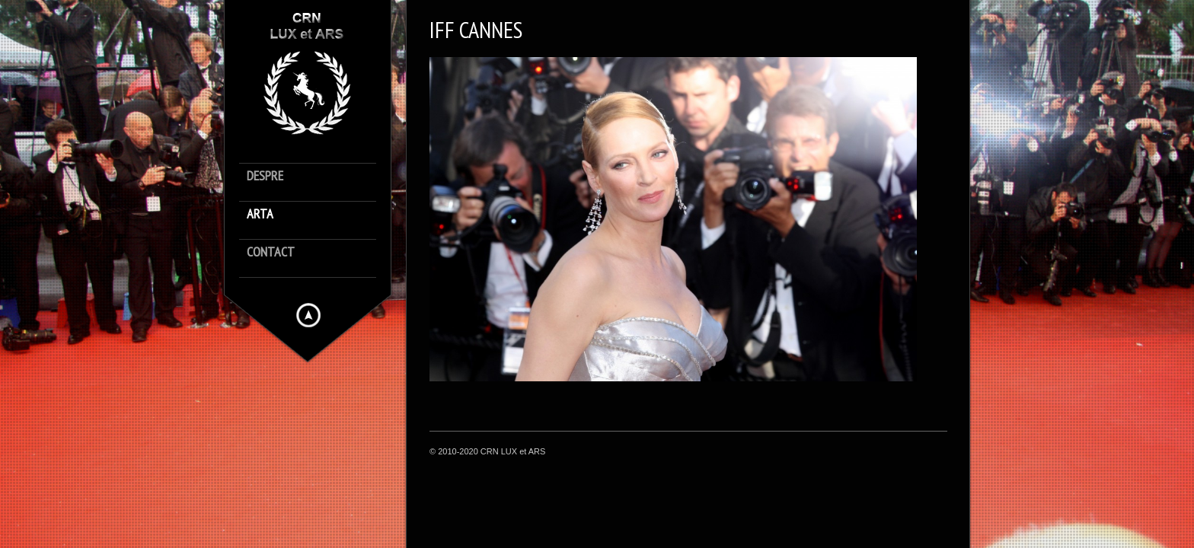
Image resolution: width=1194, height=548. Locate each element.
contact (271, 252)
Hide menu (308, 315)
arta (260, 214)
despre (265, 176)
